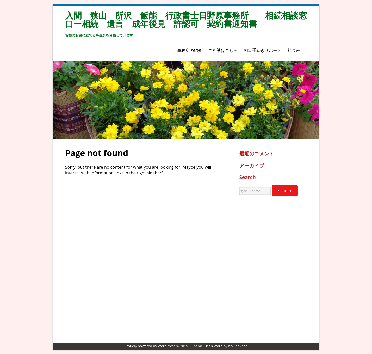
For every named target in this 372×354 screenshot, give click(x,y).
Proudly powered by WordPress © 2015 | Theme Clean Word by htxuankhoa (186, 346)
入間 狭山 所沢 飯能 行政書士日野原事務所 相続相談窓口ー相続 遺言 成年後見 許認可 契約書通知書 (186, 19)
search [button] (284, 190)
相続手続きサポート (262, 50)
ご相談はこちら (223, 50)
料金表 (294, 50)
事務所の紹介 (189, 50)
